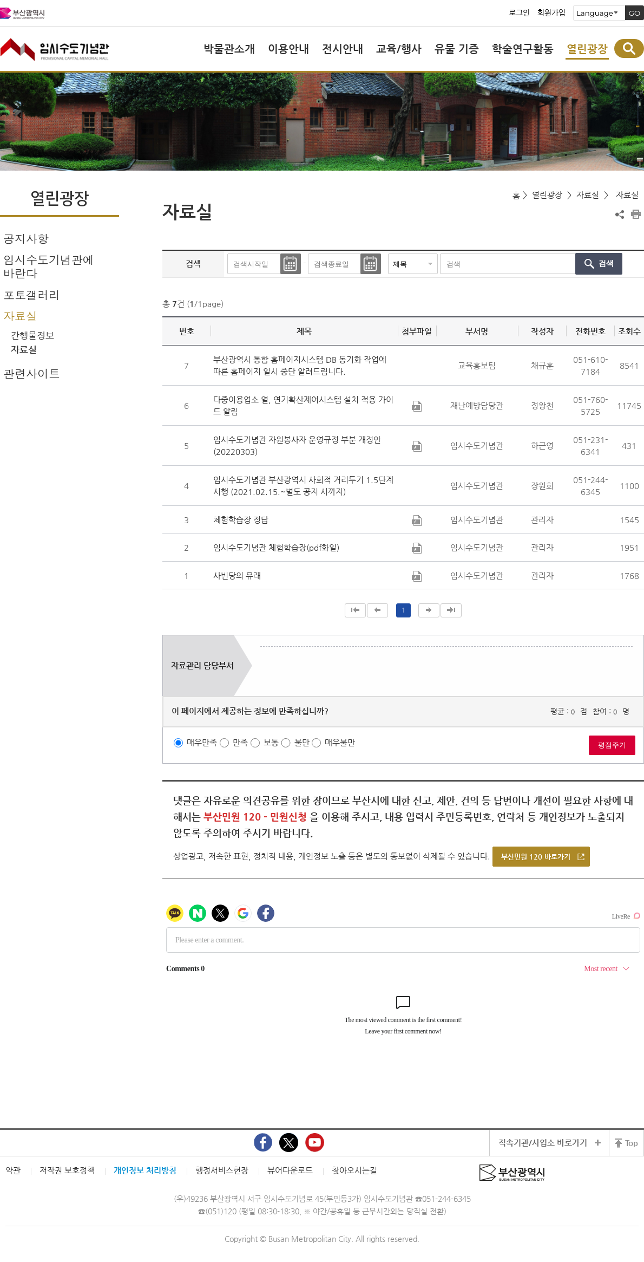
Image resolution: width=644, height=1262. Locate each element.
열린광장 (547, 194)
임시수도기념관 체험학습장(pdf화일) (276, 547)
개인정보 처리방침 (145, 1170)
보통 (271, 742)
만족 (240, 742)
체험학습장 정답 (240, 519)
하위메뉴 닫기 (111, 315)
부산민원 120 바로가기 (535, 857)
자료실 (20, 316)
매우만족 (202, 742)
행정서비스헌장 (221, 1170)
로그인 (519, 13)
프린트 (636, 214)
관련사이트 (31, 373)
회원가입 (551, 13)
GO (635, 13)
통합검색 (629, 48)
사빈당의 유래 (237, 575)
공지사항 (26, 238)
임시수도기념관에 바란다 (48, 266)
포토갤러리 (31, 295)
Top (631, 1142)
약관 (13, 1170)
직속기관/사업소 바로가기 (542, 1142)
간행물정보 (32, 335)
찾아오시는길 (354, 1170)
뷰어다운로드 (290, 1170)
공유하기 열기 (620, 214)
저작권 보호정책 (67, 1170)
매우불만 (340, 742)
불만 (302, 742)
